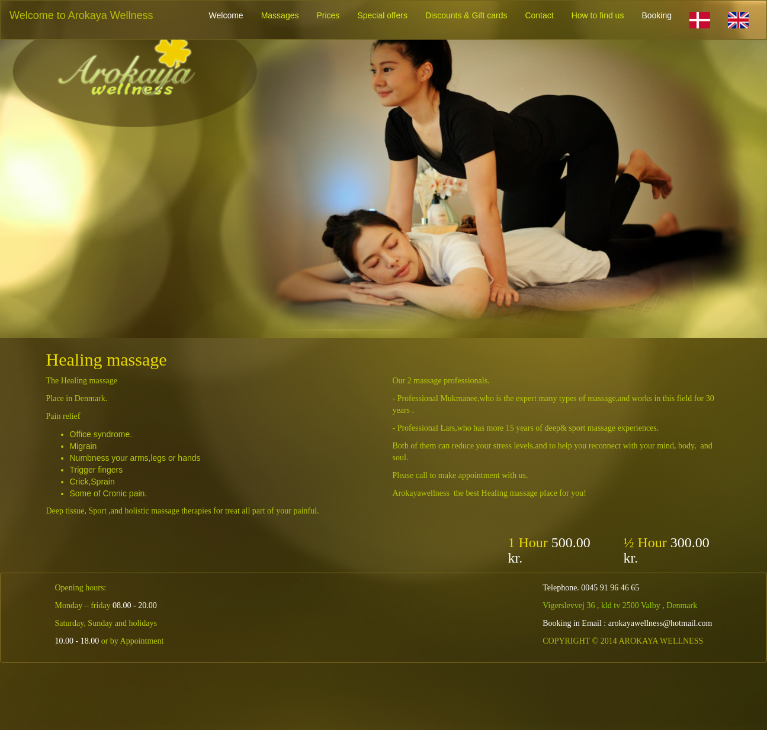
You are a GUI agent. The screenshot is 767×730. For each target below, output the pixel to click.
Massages (280, 15)
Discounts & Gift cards (466, 15)
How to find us (598, 15)
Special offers (382, 15)
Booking (656, 15)
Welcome (226, 15)
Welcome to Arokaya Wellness (81, 15)
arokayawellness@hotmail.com (660, 623)
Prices (327, 15)
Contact (539, 15)
